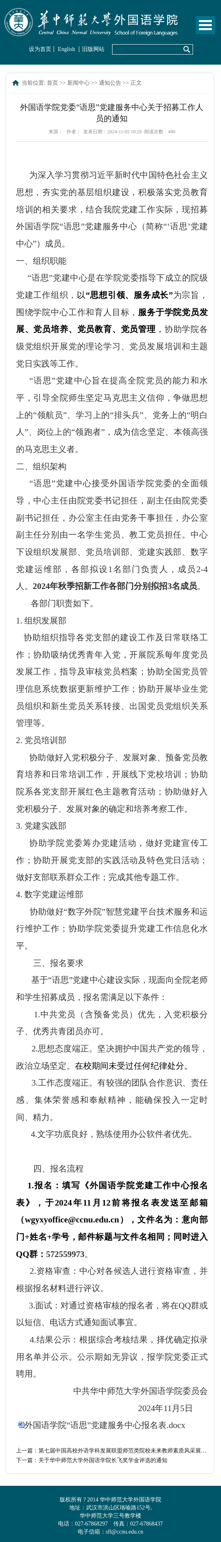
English (66, 49)
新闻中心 (78, 83)
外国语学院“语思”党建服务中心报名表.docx (104, 1425)
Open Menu (205, 25)
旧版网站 (93, 49)
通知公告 (110, 83)
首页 (52, 83)
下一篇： (91, 1460)
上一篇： (112, 1451)
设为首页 (40, 49)
